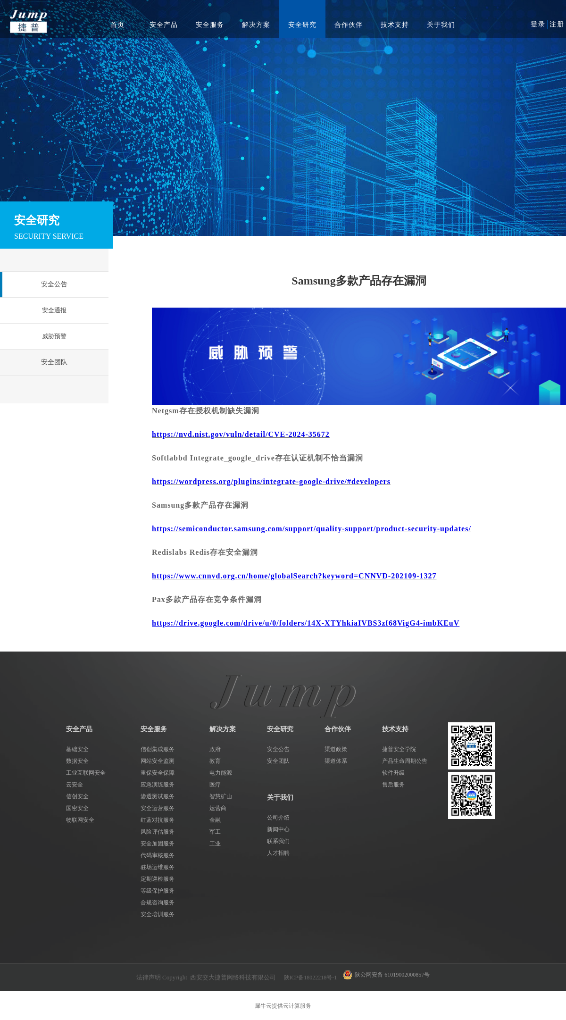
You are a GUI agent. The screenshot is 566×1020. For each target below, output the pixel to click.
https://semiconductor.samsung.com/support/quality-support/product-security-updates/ (311, 529)
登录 (538, 24)
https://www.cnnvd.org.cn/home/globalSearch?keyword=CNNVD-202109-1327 (294, 576)
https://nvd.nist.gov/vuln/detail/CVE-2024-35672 (241, 434)
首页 (117, 24)
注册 (557, 24)
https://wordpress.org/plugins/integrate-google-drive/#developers (271, 481)
